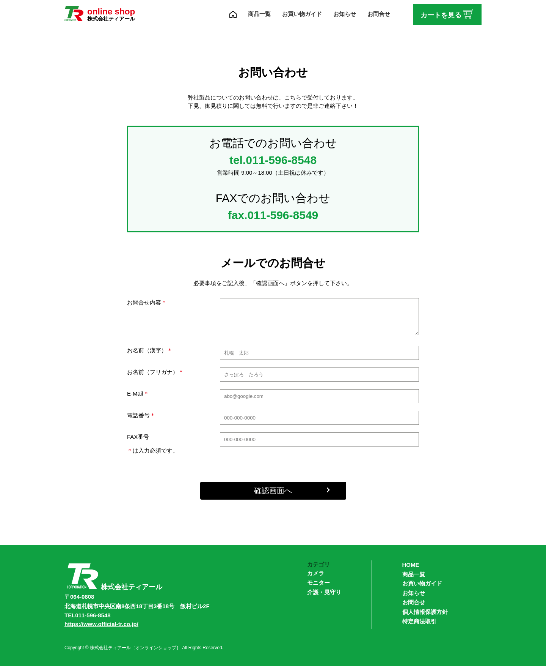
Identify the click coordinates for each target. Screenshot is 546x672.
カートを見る (447, 13)
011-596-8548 (281, 160)
